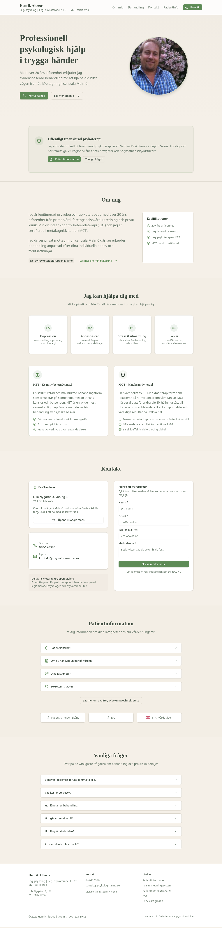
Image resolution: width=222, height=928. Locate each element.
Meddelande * (127, 543)
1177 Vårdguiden (152, 901)
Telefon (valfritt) (128, 529)
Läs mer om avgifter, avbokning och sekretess (111, 700)
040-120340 (47, 547)
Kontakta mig (34, 95)
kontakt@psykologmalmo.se (59, 558)
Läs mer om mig (67, 95)
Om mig (118, 7)
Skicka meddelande (154, 564)
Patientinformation (64, 159)
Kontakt (153, 7)
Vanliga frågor (94, 159)
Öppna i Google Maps (68, 520)
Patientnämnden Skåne (63, 717)
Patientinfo (171, 7)
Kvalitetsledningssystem (157, 885)
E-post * (123, 516)
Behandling (136, 7)
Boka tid (192, 7)
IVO (111, 717)
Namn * (123, 502)
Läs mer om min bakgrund (98, 260)
